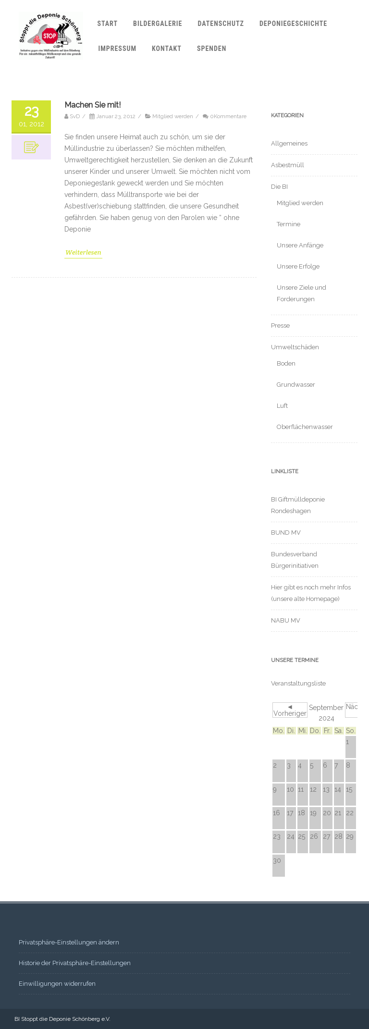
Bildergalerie (157, 23)
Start (107, 23)
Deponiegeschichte (293, 23)
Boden (286, 363)
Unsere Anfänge (300, 245)
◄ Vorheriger (290, 710)
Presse (280, 325)
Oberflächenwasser (305, 426)
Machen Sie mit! (92, 517)
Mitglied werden (172, 529)
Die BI (279, 186)
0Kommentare (228, 529)
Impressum (117, 48)
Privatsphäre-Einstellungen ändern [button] (69, 942)
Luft (282, 405)
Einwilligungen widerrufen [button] (57, 983)
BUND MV (286, 532)
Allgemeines (289, 143)
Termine (288, 224)
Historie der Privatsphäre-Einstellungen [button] (75, 963)
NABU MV (285, 620)
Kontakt (167, 48)
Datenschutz (220, 23)
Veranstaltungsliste (298, 683)
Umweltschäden (295, 347)
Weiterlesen (83, 665)
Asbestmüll (287, 165)
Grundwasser (296, 384)
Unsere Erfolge (298, 266)
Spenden (211, 48)
